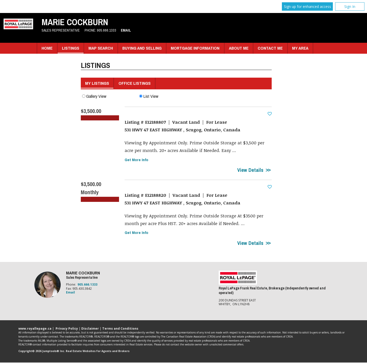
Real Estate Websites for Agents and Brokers (97, 351)
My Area (300, 48)
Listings (70, 48)
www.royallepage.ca (34, 329)
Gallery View (94, 96)
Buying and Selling (142, 48)
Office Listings (135, 83)
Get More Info (136, 160)
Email (126, 30)
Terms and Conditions (120, 329)
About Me (238, 48)
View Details (250, 170)
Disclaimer (90, 329)
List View (148, 96)
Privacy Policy (67, 329)
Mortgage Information (195, 48)
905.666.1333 (106, 30)
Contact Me (270, 48)
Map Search (100, 48)
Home (47, 48)
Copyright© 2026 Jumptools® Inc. (41, 351)
